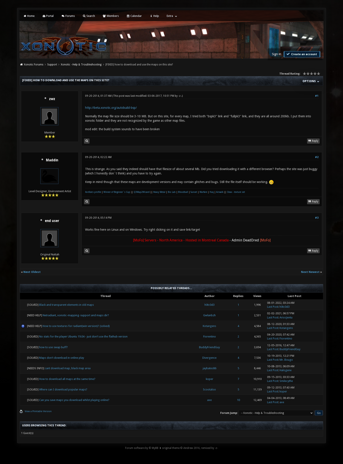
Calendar (134, 16)
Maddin (52, 160)
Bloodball (183, 192)
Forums (68, 16)
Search (88, 16)
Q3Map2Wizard (142, 192)
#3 (316, 217)
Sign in (276, 54)
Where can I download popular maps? (63, 389)
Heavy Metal (159, 192)
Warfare (203, 192)
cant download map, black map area (68, 368)
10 (238, 400)
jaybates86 (209, 368)
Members (111, 16)
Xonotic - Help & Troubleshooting (81, 64)
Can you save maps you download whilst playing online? (74, 400)
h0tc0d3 (210, 304)
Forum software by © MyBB (141, 448)
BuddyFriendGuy (209, 347)
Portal (48, 16)
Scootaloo (209, 389)
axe (209, 400)
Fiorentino (209, 336)
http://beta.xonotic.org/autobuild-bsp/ (111, 107)
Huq (212, 192)
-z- (179, 95)
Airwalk (219, 192)
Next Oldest (32, 272)
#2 (316, 157)
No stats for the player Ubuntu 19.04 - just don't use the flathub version (83, 336)
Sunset (194, 192)
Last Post (272, 306)
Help (154, 16)
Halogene (286, 370)
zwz (52, 99)
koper (209, 379)
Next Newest (310, 272)
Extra (170, 16)
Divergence (209, 357)
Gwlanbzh (209, 315)
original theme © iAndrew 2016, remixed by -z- (190, 448)
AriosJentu (286, 317)
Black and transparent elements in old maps (66, 304)
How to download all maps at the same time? (67, 379)
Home (28, 16)
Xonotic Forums (33, 64)
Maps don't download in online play (61, 357)
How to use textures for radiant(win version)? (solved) (76, 326)
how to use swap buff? (53, 347)
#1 (316, 95)
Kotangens (209, 326)
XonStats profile (93, 192)
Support (52, 64)
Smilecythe (286, 381)
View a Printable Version (38, 411)
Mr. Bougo (286, 359)
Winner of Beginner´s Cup (116, 192)
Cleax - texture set (236, 192)
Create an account (301, 54)
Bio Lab (172, 192)
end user (52, 221)
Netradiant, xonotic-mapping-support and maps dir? (76, 315)
